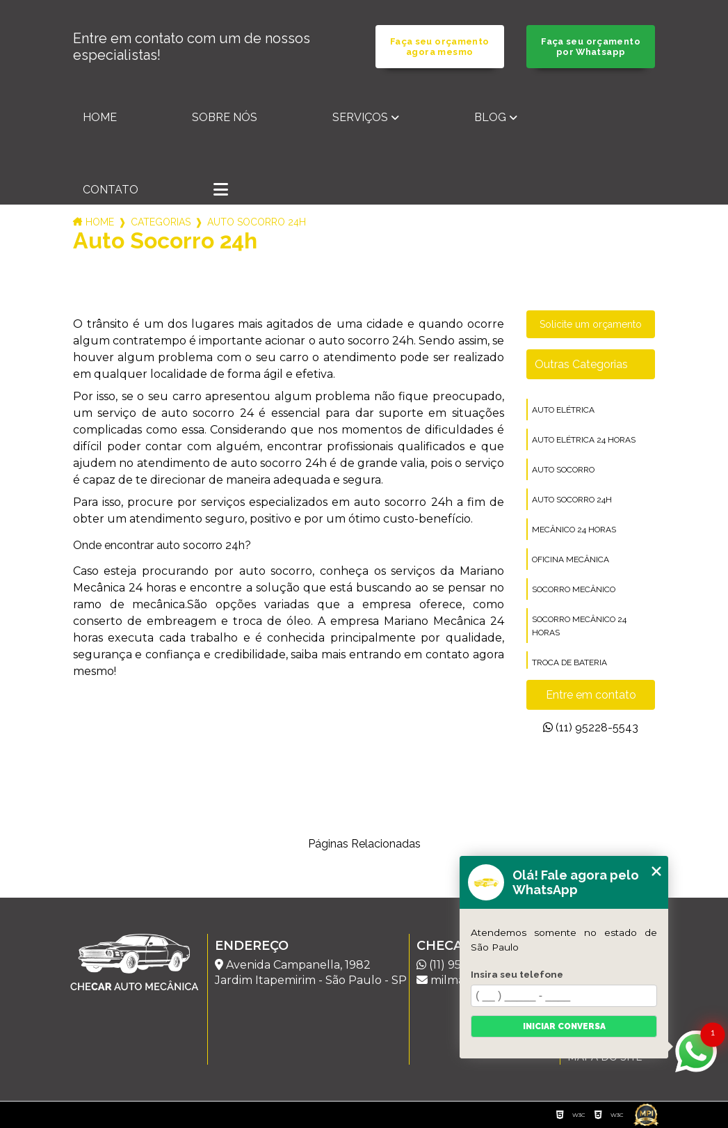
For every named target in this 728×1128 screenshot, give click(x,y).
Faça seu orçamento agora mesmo (440, 46)
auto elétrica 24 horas (584, 440)
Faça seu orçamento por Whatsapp (590, 46)
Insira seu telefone (517, 974)
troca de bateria (569, 662)
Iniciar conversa (564, 1026)
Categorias (161, 222)
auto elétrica (563, 410)
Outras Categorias (581, 364)
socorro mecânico (573, 589)
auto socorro (563, 470)
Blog (490, 117)
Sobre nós (224, 117)
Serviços (360, 117)
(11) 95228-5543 (590, 727)
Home (100, 117)
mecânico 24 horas (574, 529)
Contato (110, 189)
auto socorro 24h (572, 500)
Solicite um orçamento (591, 324)
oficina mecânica (570, 559)
